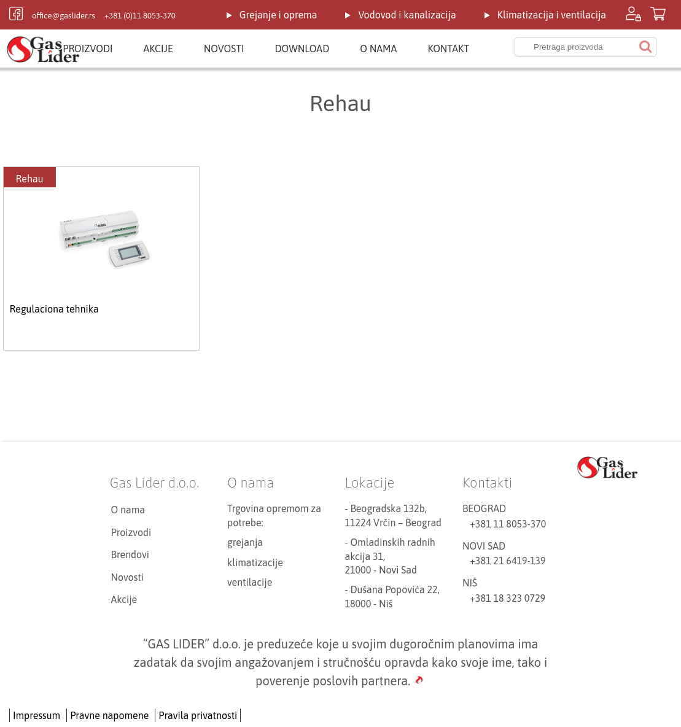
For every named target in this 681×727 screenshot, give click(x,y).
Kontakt (448, 48)
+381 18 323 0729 (507, 598)
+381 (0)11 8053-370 (140, 15)
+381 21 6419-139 (508, 560)
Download (301, 48)
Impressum (36, 715)
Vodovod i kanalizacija (407, 14)
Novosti (224, 48)
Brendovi (130, 554)
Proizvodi (87, 48)
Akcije (158, 48)
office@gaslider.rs (63, 15)
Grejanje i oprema (278, 14)
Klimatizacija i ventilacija (551, 14)
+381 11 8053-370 (508, 523)
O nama (378, 48)
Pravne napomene (109, 715)
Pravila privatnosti (197, 715)
